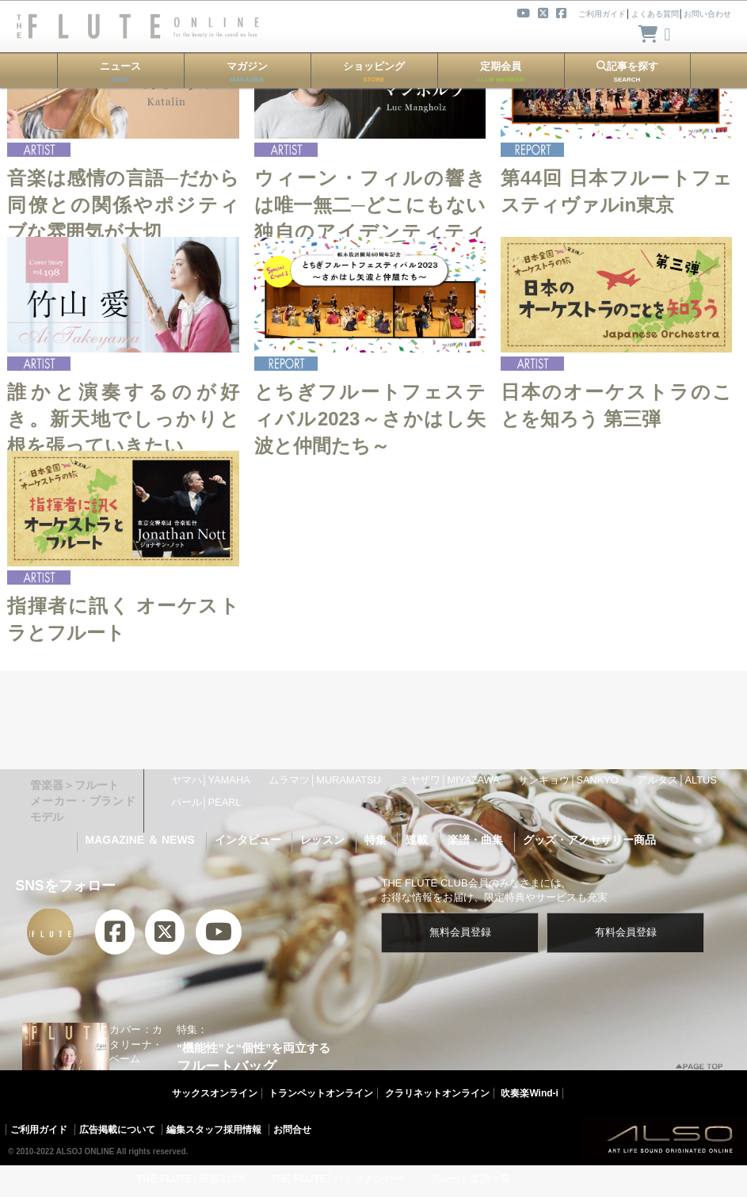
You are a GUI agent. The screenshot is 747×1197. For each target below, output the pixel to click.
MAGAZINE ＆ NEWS (140, 839)
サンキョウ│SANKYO (568, 780)
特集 (375, 839)
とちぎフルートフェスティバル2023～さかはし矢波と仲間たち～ (370, 418)
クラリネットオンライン (437, 1093)
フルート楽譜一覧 (470, 1178)
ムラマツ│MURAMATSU (325, 780)
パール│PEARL (206, 802)
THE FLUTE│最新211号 (191, 1178)
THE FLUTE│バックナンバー (337, 1178)
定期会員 (500, 71)
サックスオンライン (214, 1093)
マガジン (247, 71)
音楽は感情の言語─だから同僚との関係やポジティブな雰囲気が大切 (122, 204)
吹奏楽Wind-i (529, 1093)
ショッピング (374, 71)
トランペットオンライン (321, 1093)
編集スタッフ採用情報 (213, 1129)
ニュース (120, 71)
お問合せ (292, 1129)
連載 (417, 839)
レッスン (322, 839)
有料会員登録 (626, 932)
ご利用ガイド (38, 1129)
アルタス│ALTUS (676, 780)
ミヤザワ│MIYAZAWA (449, 780)
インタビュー (248, 839)
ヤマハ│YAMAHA (210, 780)
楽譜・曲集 (475, 839)
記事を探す (627, 71)
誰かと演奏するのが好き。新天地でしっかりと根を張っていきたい (122, 418)
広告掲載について (117, 1129)
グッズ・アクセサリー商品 (589, 839)
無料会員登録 (460, 932)
